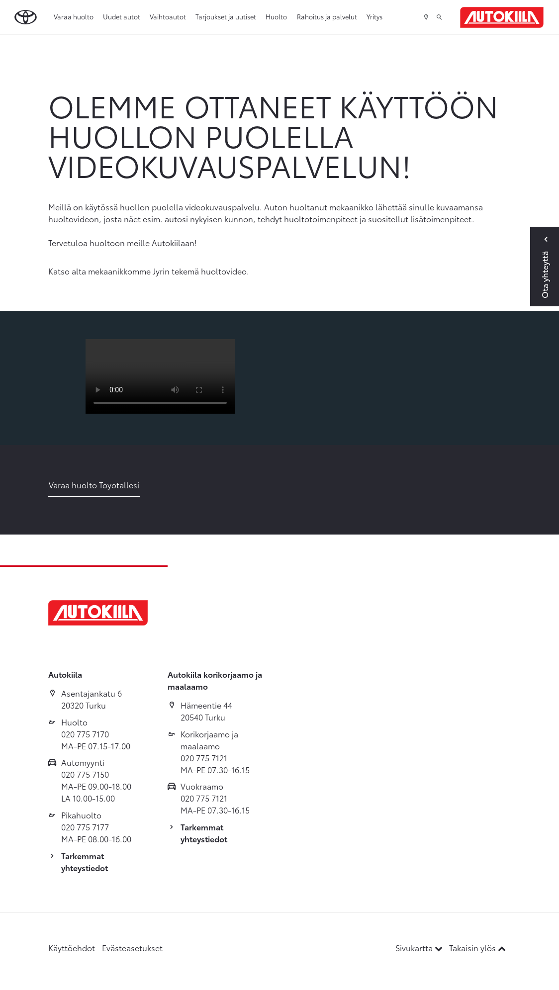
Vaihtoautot (168, 16)
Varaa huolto (73, 16)
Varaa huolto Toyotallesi (94, 484)
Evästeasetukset (132, 947)
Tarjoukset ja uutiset (225, 16)
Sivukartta (420, 947)
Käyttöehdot (71, 947)
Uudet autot (121, 16)
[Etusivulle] (502, 17)
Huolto (276, 16)
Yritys (374, 16)
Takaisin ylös (477, 947)
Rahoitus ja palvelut (327, 16)
